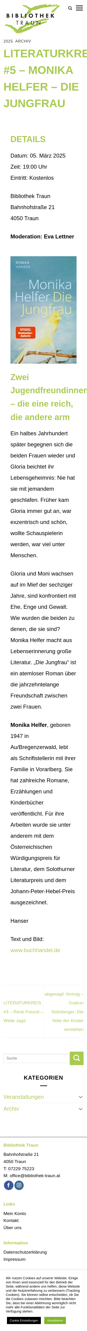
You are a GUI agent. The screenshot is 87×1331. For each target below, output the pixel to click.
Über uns (12, 1227)
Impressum (14, 1259)
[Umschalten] (81, 1097)
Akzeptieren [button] (55, 1320)
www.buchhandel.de (35, 950)
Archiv (23, 41)
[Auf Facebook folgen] (8, 1185)
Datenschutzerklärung (25, 1252)
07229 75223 (21, 1168)
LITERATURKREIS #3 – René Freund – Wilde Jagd (23, 1011)
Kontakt (11, 1220)
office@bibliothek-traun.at (35, 1175)
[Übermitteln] (77, 1058)
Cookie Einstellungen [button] (24, 1320)
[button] (70, 8)
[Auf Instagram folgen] (19, 1185)
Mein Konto (14, 1213)
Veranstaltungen (23, 1097)
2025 (8, 41)
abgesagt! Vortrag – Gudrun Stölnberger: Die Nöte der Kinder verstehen (64, 1012)
